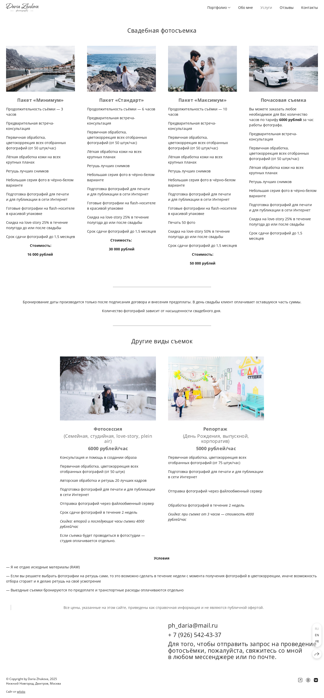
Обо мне (245, 7)
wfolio (21, 691)
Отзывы (287, 7)
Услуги (266, 7)
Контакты (309, 7)
